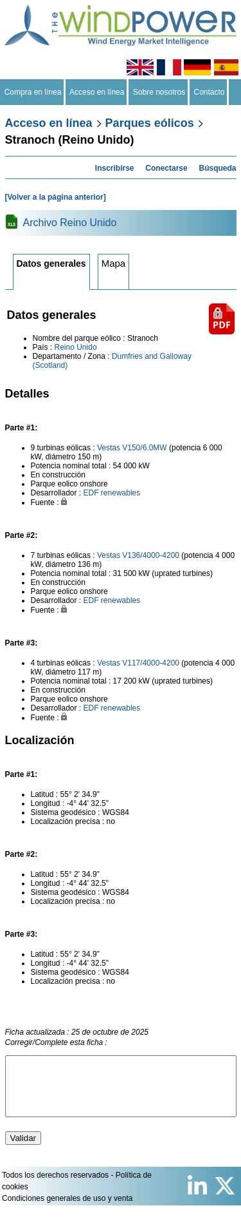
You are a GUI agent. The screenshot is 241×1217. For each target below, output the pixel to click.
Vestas (108, 447)
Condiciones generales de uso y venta (67, 1209)
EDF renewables (112, 492)
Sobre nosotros (159, 92)
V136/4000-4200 (150, 555)
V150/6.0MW (144, 447)
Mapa (114, 263)
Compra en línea (33, 92)
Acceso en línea (97, 92)
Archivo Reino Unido (70, 222)
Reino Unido (76, 347)
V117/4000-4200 (150, 662)
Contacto (209, 92)
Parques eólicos (149, 123)
